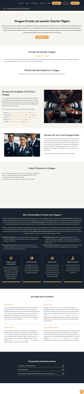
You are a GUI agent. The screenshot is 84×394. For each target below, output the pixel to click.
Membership (56, 3)
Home (4, 8)
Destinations (35, 3)
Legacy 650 (26, 115)
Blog (49, 3)
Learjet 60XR (13, 122)
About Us (43, 3)
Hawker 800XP (20, 122)
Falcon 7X (36, 118)
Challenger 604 (19, 115)
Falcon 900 (34, 115)
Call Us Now (75, 3)
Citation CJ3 (34, 120)
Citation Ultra (25, 120)
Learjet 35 (11, 120)
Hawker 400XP (17, 120)
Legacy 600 (12, 115)
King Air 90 (13, 124)
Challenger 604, (57, 326)
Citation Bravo (52, 349)
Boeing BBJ (22, 118)
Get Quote (65, 3)
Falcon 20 (29, 122)
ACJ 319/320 (16, 118)
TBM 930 (27, 124)
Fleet (28, 3)
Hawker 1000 (29, 118)
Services (22, 3)
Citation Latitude (60, 349)
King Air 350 (19, 124)
